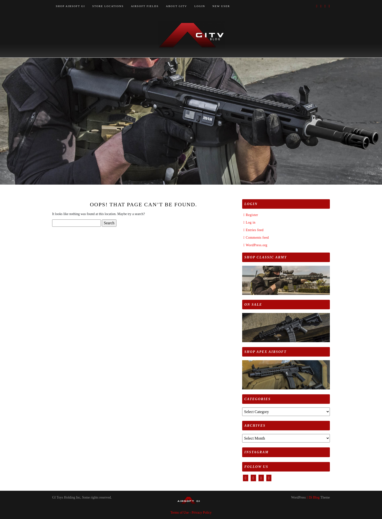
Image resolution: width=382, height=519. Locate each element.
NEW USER (221, 6)
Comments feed (257, 237)
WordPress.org (256, 245)
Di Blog (313, 497)
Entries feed (255, 230)
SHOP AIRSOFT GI (70, 6)
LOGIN (199, 6)
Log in (251, 222)
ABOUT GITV (176, 6)
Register (252, 215)
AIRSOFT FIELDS (145, 6)
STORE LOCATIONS (108, 6)
